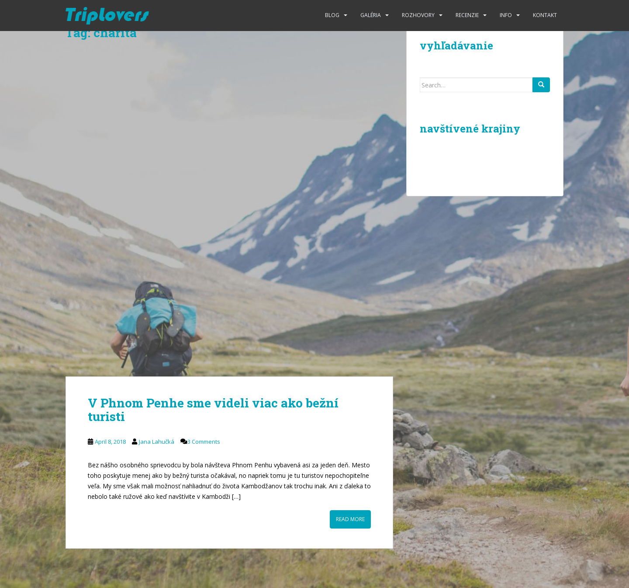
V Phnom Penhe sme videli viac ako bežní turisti (213, 409)
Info (506, 15)
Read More (350, 519)
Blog (332, 15)
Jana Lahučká (156, 441)
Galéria (370, 15)
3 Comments (203, 441)
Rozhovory (418, 15)
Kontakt (545, 15)
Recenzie (467, 15)
